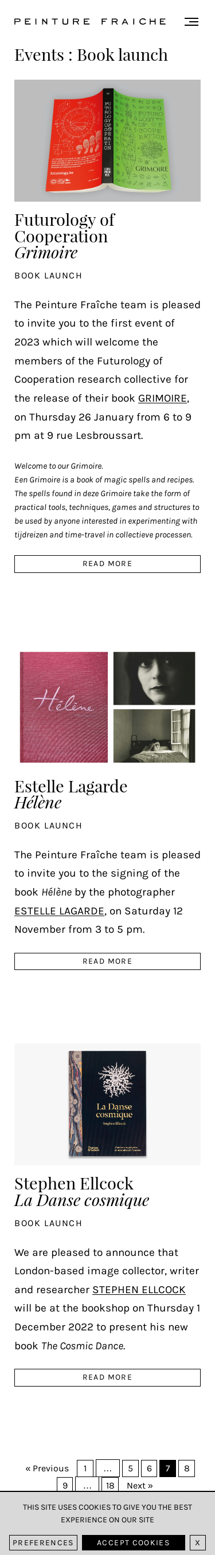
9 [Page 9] (65, 1485)
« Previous (47, 1468)
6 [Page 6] (149, 1468)
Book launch (48, 275)
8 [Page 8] (187, 1468)
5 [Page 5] (130, 1468)
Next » (140, 1485)
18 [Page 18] (110, 1485)
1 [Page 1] (85, 1468)
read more (108, 563)
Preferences (43, 1542)
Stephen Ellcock (81, 1190)
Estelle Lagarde (71, 793)
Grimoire (162, 398)
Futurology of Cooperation (64, 234)
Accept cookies (133, 1542)
